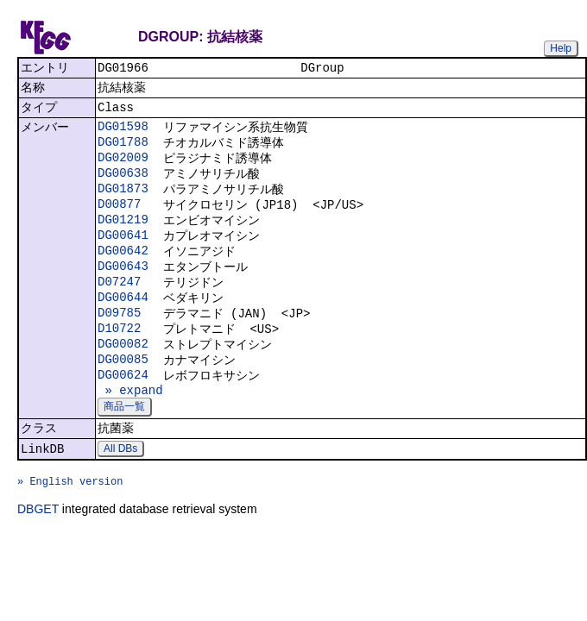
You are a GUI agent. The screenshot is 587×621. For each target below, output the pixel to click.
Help (560, 48)
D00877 (119, 219)
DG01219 (123, 237)
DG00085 (123, 392)
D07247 (119, 306)
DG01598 (123, 133)
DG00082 (123, 375)
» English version (70, 527)
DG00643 (123, 288)
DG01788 (123, 150)
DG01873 (123, 202)
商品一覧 (124, 444)
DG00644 (123, 323)
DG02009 (123, 168)
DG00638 (123, 185)
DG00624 (123, 409)
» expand (130, 426)
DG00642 (123, 271)
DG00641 (123, 254)
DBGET (38, 558)
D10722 (119, 357)
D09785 (119, 340)
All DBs (120, 490)
